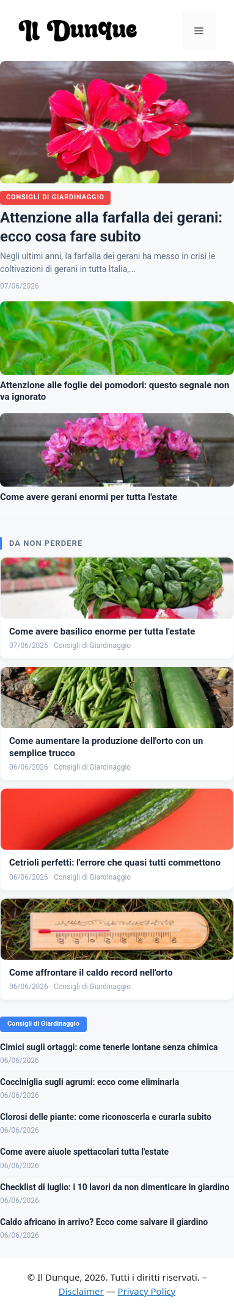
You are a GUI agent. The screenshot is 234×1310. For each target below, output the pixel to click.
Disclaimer (81, 1291)
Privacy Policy (147, 1291)
